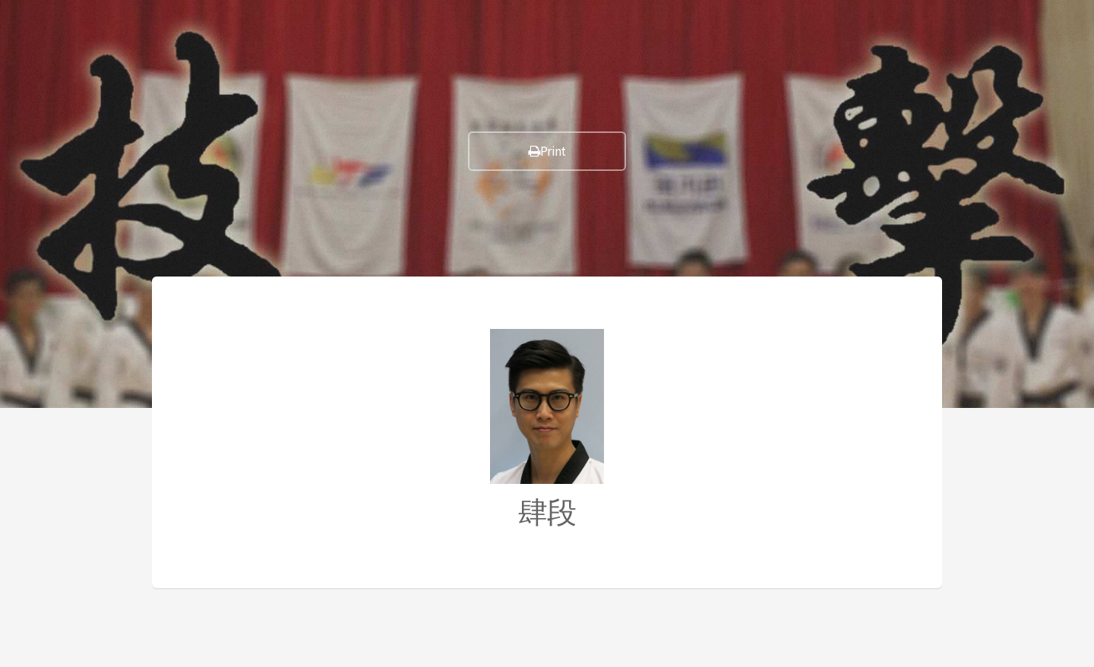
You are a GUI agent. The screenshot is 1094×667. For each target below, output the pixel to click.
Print (547, 151)
